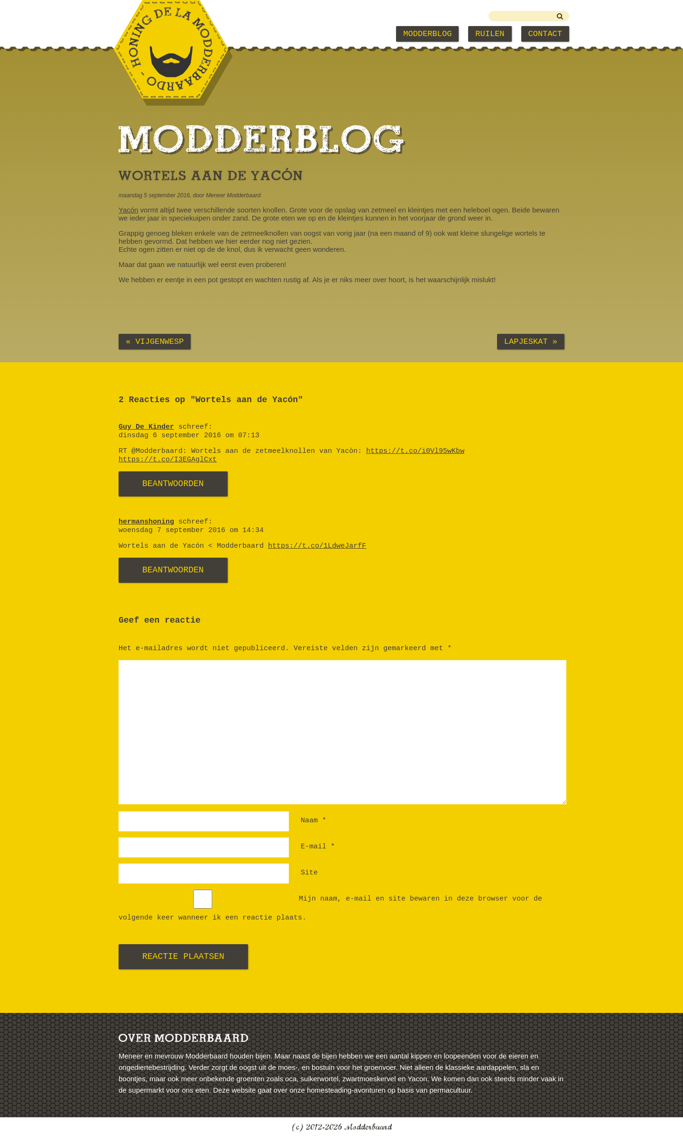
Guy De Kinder (146, 427)
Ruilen (489, 33)
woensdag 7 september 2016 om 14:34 (191, 530)
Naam (313, 821)
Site (309, 873)
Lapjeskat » (530, 341)
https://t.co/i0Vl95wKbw (415, 451)
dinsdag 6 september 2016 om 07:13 (189, 436)
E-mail (318, 847)
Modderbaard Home (166, 33)
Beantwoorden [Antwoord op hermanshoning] (173, 570)
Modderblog (427, 33)
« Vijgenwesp (155, 341)
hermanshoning (146, 522)
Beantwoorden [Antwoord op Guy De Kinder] (173, 483)
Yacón (128, 210)
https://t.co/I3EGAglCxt (168, 460)
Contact (545, 33)
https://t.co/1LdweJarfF (317, 546)
